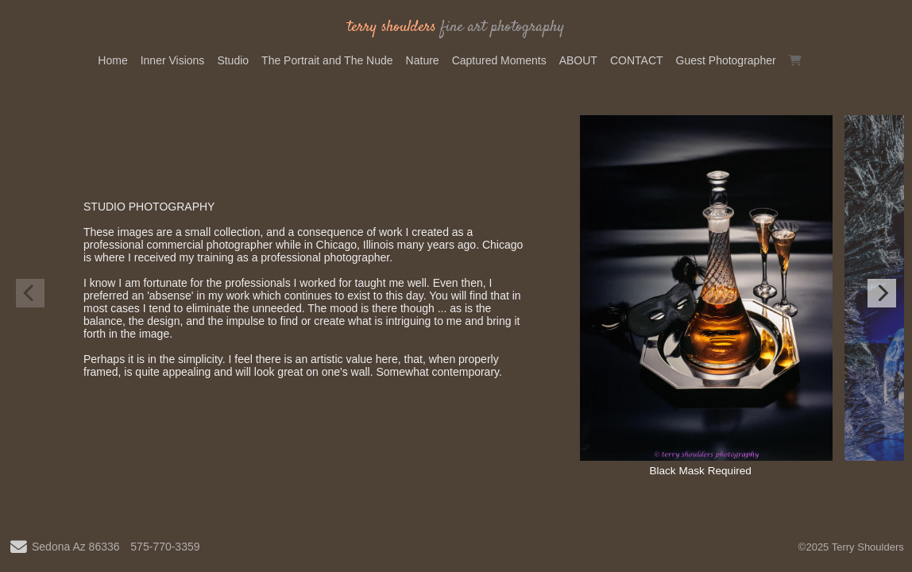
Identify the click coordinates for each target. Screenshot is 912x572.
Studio (233, 60)
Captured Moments (499, 60)
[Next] (882, 293)
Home (112, 60)
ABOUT (578, 60)
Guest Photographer (726, 60)
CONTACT (636, 60)
